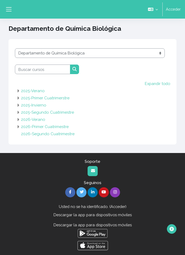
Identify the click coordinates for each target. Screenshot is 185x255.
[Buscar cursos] (42, 69)
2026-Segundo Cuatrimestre (48, 133)
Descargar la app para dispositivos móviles (93, 214)
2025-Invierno (33, 105)
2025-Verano (33, 90)
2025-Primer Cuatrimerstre (45, 98)
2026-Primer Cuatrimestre (45, 126)
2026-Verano (33, 119)
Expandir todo (157, 83)
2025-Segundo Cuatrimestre (47, 112)
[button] (153, 9)
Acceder (173, 9)
